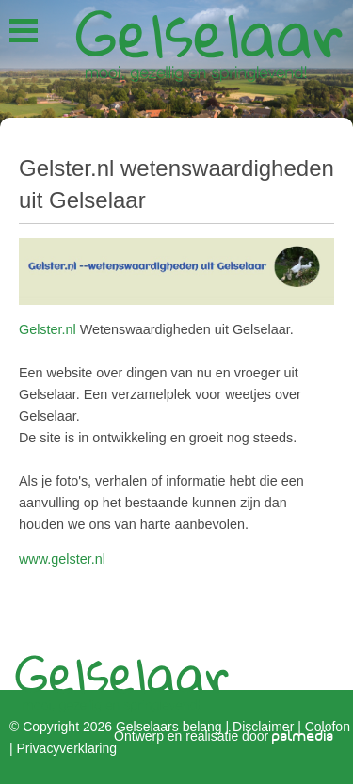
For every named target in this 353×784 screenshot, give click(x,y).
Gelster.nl (47, 329)
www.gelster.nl (62, 559)
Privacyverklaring (67, 747)
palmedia (303, 736)
